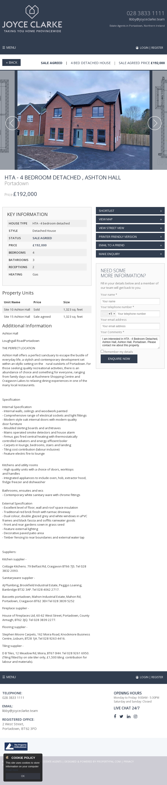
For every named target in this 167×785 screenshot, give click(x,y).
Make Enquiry (109, 254)
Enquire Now (119, 358)
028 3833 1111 (146, 13)
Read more (12, 769)
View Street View (111, 228)
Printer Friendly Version (117, 236)
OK (23, 776)
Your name (109, 294)
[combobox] (108, 314)
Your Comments (112, 332)
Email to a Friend (112, 245)
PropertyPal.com (109, 761)
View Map (106, 219)
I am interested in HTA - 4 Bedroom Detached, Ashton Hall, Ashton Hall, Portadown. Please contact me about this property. (130, 342)
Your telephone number (117, 307)
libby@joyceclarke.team (147, 19)
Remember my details (118, 352)
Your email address (114, 319)
